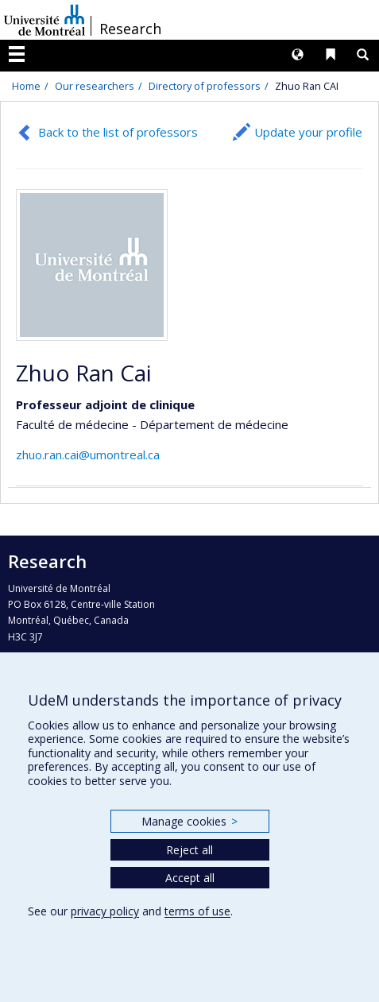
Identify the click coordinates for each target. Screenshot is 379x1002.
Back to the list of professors (118, 132)
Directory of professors (205, 86)
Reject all (189, 849)
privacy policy (105, 911)
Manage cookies (189, 821)
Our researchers (94, 86)
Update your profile (308, 132)
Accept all (190, 877)
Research (130, 28)
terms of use (197, 911)
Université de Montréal (44, 20)
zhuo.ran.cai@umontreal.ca (88, 454)
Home (26, 86)
